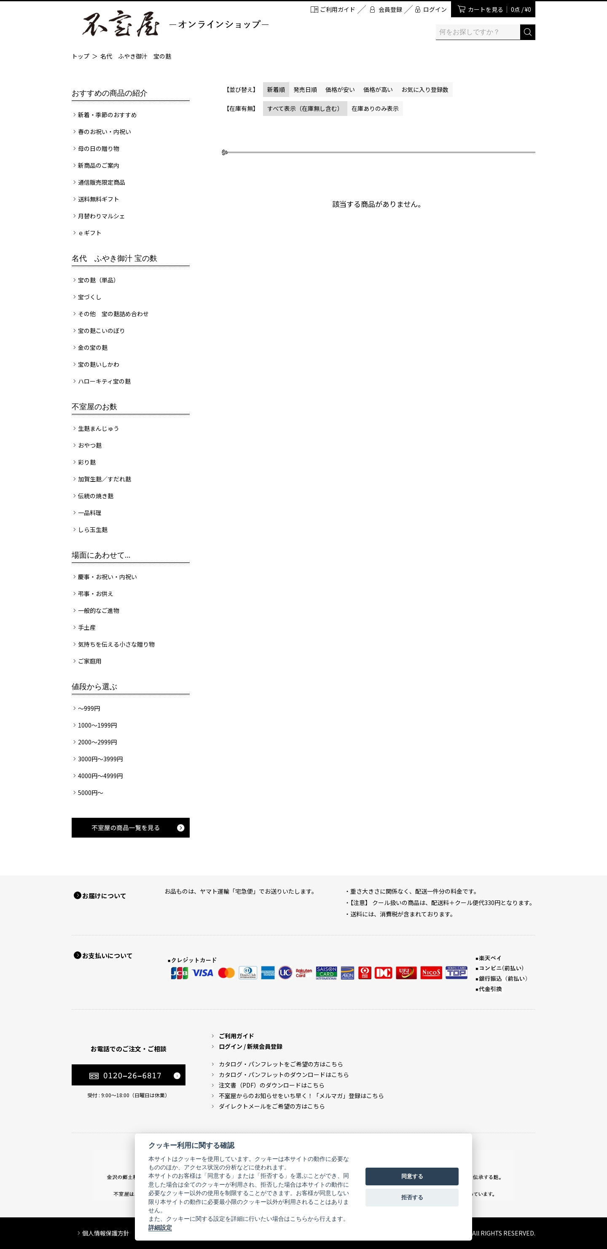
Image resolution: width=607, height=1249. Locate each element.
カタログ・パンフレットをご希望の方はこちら (281, 1064)
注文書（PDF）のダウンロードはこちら (272, 1085)
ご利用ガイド (337, 9)
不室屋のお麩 (94, 407)
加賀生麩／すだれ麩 (104, 479)
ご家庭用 (90, 661)
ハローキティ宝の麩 (104, 381)
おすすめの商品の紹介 (110, 93)
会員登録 (390, 9)
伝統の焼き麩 (95, 496)
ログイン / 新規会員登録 (250, 1046)
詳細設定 (160, 1227)
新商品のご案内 (98, 165)
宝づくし (90, 297)
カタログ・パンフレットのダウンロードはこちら (284, 1074)
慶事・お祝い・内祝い (107, 576)
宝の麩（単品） (98, 280)
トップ (80, 56)
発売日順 (305, 89)
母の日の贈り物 (98, 148)
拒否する (412, 1197)
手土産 (87, 627)
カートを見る (499, 9)
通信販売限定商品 (101, 182)
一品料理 (90, 512)
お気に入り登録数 (425, 89)
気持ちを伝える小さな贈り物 (116, 644)
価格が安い (340, 89)
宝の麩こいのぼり (101, 330)
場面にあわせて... (101, 555)
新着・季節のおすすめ (107, 114)
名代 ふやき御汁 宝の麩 (135, 56)
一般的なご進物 (98, 610)
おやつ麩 (90, 445)
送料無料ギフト (98, 199)
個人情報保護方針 (105, 1233)
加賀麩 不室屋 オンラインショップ (175, 23)
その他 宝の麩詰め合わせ (113, 313)
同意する (412, 1176)
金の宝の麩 (92, 347)
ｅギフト (90, 232)
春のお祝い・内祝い (104, 131)
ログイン (435, 9)
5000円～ (90, 792)
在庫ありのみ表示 (375, 108)
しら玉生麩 (92, 529)
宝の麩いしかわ (98, 364)
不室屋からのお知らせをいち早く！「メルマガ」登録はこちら (301, 1095)
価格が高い (378, 89)
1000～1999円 (97, 725)
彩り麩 (87, 462)
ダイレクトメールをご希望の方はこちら (272, 1106)
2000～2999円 (97, 742)
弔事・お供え (95, 593)
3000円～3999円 (100, 759)
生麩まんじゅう (98, 428)
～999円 (89, 708)
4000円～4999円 (100, 775)
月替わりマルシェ (101, 216)
